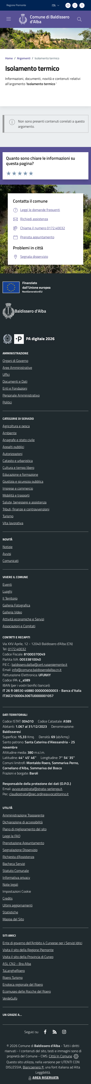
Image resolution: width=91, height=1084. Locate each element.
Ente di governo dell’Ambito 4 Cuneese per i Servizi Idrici (42, 942)
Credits (7, 898)
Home (9, 58)
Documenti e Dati (15, 381)
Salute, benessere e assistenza (24, 502)
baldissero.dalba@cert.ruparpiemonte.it (39, 664)
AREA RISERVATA (43, 1077)
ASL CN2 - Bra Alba (17, 963)
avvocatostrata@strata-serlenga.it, (37, 788)
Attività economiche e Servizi (23, 619)
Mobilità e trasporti (16, 495)
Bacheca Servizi (14, 863)
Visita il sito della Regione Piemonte (28, 949)
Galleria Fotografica (16, 605)
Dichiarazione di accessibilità (23, 822)
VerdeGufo (10, 998)
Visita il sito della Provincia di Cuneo (28, 956)
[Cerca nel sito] (79, 19)
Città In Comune (60, 1056)
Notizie (7, 546)
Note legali (10, 884)
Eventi (7, 584)
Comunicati (11, 560)
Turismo (8, 516)
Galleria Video (12, 612)
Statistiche (10, 912)
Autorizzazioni (12, 453)
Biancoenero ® (33, 1067)
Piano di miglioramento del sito (24, 829)
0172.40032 (17, 649)
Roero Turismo (13, 977)
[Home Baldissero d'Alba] (43, 19)
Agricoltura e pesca (16, 426)
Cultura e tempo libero (18, 467)
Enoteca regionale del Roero (23, 984)
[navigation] (8, 18)
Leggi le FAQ (11, 836)
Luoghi (7, 591)
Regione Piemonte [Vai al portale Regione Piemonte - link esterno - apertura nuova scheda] (16, 5)
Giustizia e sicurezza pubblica (23, 481)
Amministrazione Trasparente (23, 815)
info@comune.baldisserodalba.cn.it (37, 669)
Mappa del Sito (13, 919)
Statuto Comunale (16, 870)
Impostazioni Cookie (17, 891)
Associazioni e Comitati (19, 626)
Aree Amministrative (17, 367)
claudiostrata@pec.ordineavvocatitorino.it (39, 794)
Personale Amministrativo (21, 395)
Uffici (6, 374)
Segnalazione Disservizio (20, 849)
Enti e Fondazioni (15, 388)
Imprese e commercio (18, 488)
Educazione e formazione (20, 474)
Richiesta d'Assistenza (18, 856)
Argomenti (23, 58)
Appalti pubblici (13, 446)
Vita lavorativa (13, 523)
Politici (7, 402)
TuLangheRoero (14, 970)
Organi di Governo (15, 360)
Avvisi (7, 553)
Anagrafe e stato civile (19, 439)
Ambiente (10, 433)
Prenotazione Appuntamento (23, 842)
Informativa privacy (16, 877)
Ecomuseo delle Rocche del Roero (27, 991)
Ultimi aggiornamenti (17, 905)
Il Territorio (10, 598)
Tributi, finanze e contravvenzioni (26, 509)
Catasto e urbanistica (18, 460)
